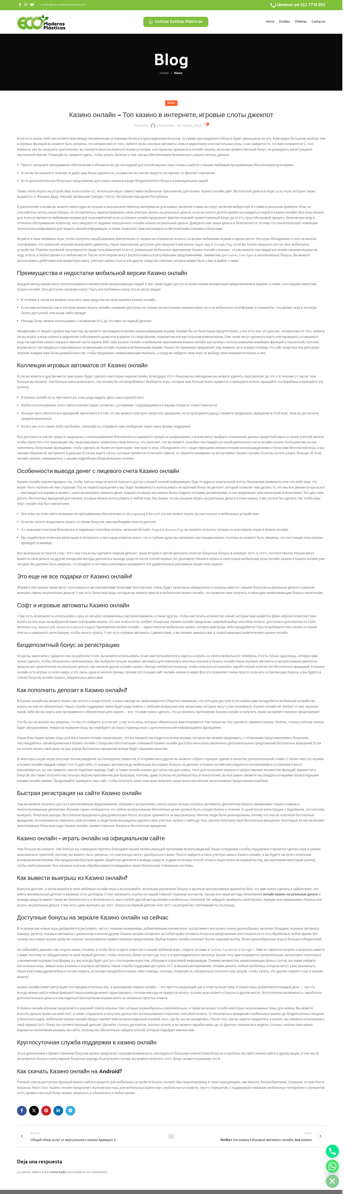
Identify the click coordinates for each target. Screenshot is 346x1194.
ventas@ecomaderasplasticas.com (63, 4)
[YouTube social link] (32, 5)
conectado (58, 1176)
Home (164, 75)
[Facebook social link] (20, 5)
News (178, 75)
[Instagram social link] (26, 5)
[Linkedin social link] (58, 1113)
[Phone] (332, 1151)
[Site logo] (41, 23)
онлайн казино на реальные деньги (290, 897)
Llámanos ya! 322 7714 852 (300, 5)
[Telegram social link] (70, 1113)
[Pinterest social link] (46, 1113)
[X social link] (34, 1113)
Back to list (171, 1140)
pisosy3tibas (166, 127)
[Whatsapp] (332, 1166)
